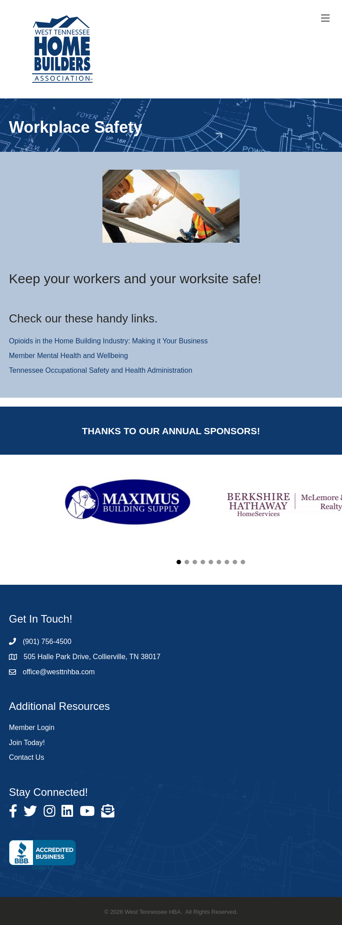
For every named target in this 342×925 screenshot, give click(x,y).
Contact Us (26, 757)
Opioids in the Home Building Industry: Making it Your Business (108, 341)
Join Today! (27, 742)
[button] (222, 562)
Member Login (31, 727)
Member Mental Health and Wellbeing (68, 355)
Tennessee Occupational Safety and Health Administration (100, 370)
